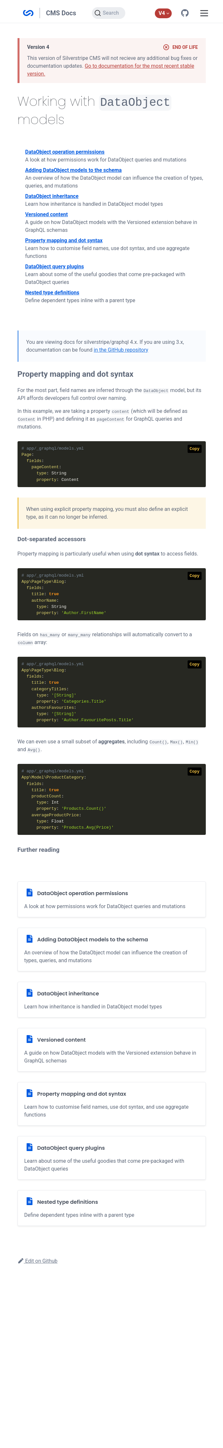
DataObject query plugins (54, 266)
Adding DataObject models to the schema (73, 169)
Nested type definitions (52, 292)
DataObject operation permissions (65, 151)
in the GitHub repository (121, 349)
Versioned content (46, 214)
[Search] (109, 13)
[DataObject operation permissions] (111, 898)
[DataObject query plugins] (111, 1157)
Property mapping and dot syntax (64, 240)
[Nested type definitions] (111, 1207)
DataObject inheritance (52, 195)
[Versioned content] (111, 1049)
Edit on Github (38, 1260)
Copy (195, 448)
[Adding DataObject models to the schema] (111, 948)
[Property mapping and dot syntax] (111, 1103)
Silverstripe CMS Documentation (28, 13)
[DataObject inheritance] (111, 999)
